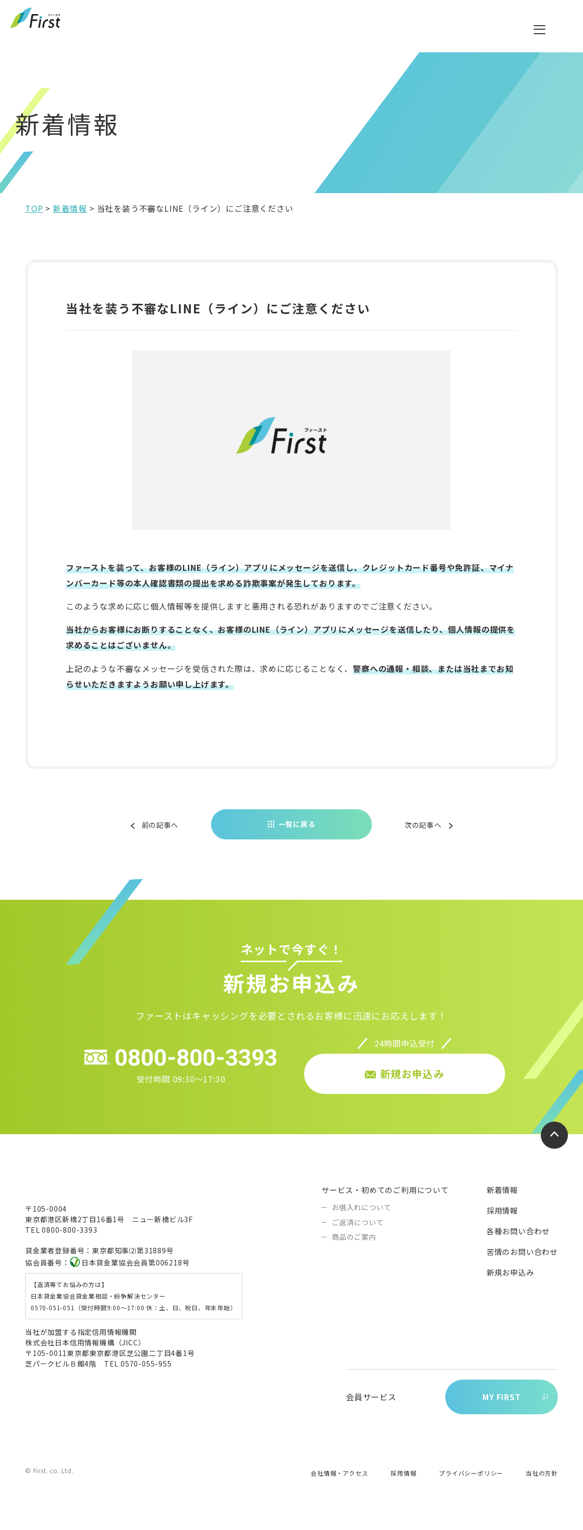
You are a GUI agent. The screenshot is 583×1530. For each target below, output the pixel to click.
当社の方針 (542, 1482)
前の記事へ (163, 832)
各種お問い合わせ (518, 1238)
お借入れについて (361, 1215)
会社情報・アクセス (339, 1482)
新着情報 (69, 216)
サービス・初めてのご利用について (385, 1197)
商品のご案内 (354, 1244)
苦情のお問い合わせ (522, 1259)
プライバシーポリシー (471, 1482)
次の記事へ (421, 832)
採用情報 (502, 1218)
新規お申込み (510, 1279)
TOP (34, 216)
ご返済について (358, 1230)
